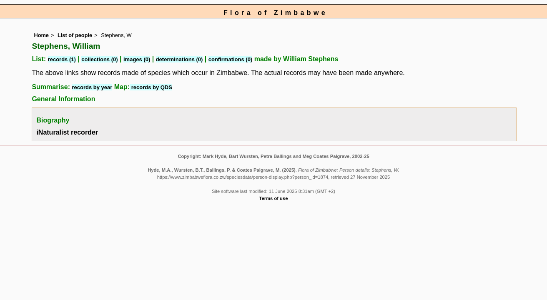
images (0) (136, 59)
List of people (75, 35)
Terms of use (273, 198)
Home (41, 35)
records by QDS (151, 87)
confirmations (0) (230, 59)
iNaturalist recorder (67, 132)
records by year (92, 87)
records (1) (62, 59)
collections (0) (99, 59)
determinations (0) (179, 59)
